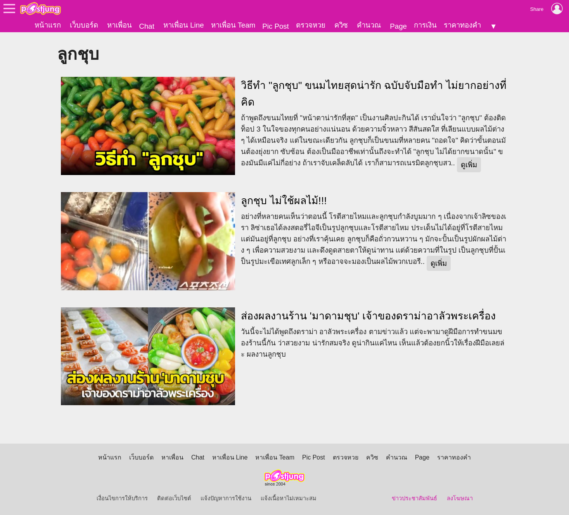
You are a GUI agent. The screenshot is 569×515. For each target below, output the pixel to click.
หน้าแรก (48, 25)
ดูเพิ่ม (469, 165)
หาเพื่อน (119, 25)
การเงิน (425, 25)
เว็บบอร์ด (84, 25)
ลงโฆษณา (460, 498)
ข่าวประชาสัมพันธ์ (414, 498)
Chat (146, 26)
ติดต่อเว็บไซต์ (174, 498)
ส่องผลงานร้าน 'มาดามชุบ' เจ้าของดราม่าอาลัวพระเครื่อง (368, 315)
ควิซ (341, 25)
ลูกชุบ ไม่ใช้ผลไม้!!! (284, 200)
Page (398, 26)
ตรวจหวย (310, 25)
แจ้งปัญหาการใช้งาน (226, 498)
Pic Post (275, 26)
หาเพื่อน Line (183, 25)
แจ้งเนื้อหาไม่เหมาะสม (288, 498)
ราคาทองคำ (462, 25)
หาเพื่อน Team (233, 25)
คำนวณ (369, 25)
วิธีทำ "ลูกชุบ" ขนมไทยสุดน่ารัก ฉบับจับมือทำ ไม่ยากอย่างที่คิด (374, 94)
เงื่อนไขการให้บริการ (122, 498)
